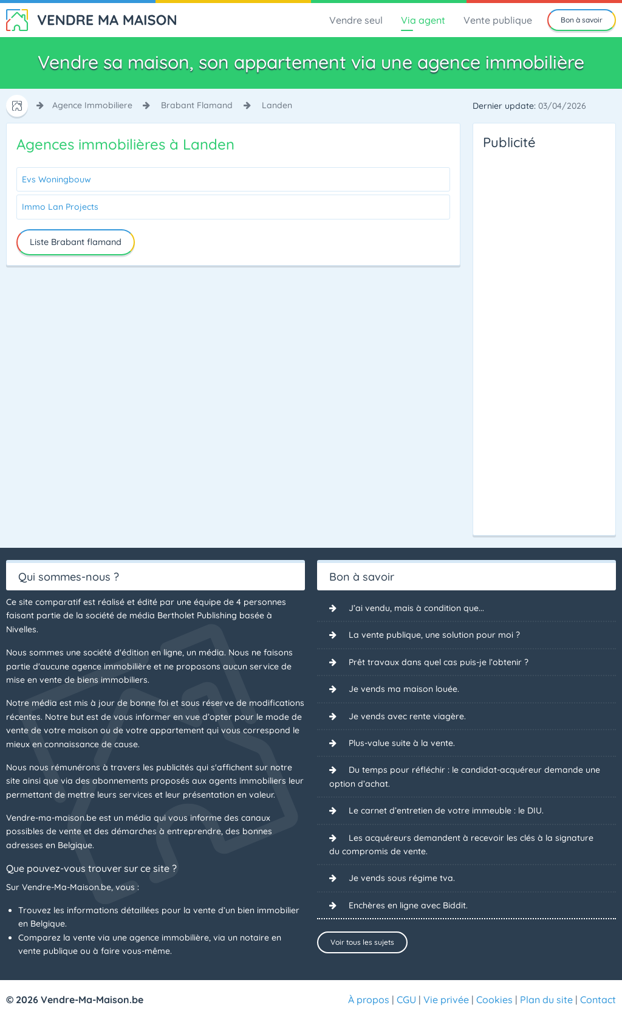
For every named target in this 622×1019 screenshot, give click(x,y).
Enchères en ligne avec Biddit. (408, 905)
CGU (406, 999)
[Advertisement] (531, 339)
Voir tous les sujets (362, 942)
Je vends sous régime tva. (402, 877)
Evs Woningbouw (56, 179)
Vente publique (497, 20)
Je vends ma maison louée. (404, 688)
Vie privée (446, 999)
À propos (368, 999)
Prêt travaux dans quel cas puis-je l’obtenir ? (438, 662)
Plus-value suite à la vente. (402, 742)
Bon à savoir (582, 19)
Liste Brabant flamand (75, 242)
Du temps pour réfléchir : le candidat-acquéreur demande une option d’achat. (464, 776)
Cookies (494, 999)
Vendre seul (356, 20)
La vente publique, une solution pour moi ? (434, 634)
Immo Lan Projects (60, 206)
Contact (598, 999)
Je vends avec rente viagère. (407, 716)
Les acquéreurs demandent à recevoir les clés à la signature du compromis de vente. (461, 844)
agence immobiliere (92, 105)
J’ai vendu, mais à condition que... (416, 608)
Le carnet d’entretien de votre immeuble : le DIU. (446, 810)
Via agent (423, 20)
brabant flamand (197, 105)
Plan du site (546, 999)
